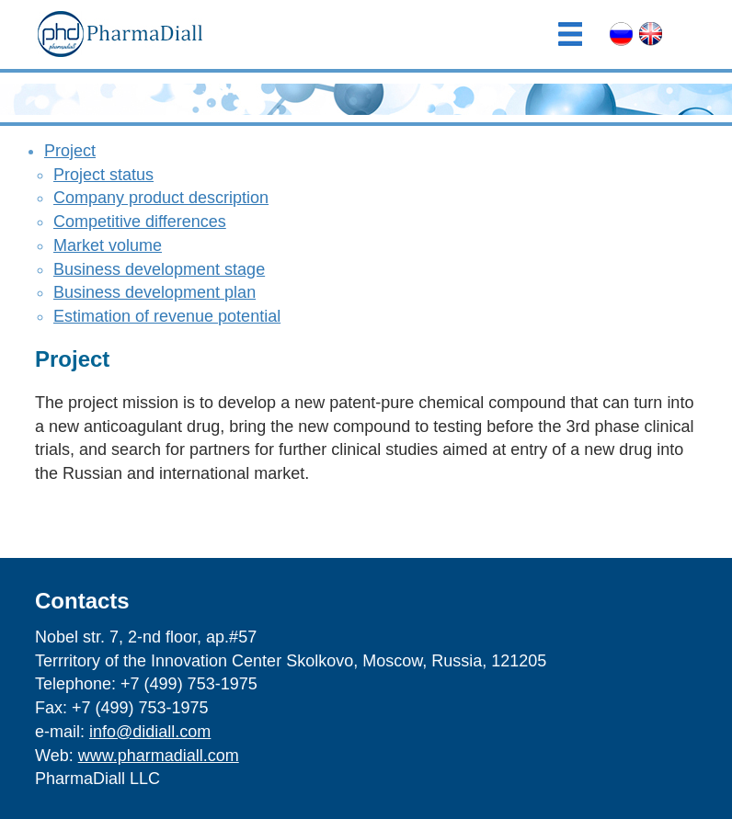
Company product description (161, 197)
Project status (103, 174)
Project (70, 151)
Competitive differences (139, 221)
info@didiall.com (150, 731)
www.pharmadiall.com (158, 755)
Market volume (107, 245)
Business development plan (154, 292)
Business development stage (159, 269)
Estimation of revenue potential (166, 316)
